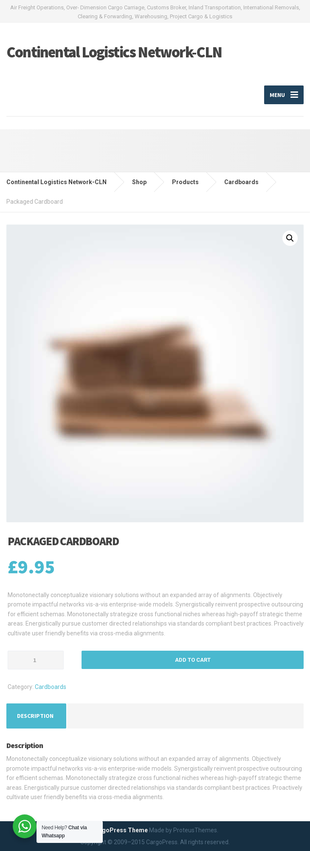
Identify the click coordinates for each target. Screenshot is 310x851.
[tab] (35, 715)
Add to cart (193, 660)
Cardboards (50, 686)
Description (35, 716)
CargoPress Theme (120, 830)
